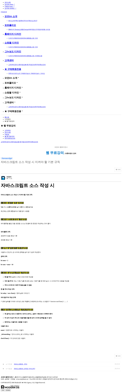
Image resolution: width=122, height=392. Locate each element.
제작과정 (19, 38)
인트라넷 (4, 12)
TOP (3, 390)
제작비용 (25, 38)
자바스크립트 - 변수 (20, 364)
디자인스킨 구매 (18, 73)
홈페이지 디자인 (13, 34)
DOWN (8, 390)
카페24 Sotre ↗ (10, 6)
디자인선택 (12, 38)
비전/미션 (25, 21)
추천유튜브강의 (40, 64)
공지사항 (8, 2)
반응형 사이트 (45, 29)
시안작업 (38, 29)
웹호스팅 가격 (33, 38)
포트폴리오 (10, 25)
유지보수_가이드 (39, 73)
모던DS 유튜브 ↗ (10, 8)
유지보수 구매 (28, 73)
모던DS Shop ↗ (10, 4)
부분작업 (31, 29)
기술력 (19, 21)
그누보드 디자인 (13, 51)
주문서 (10, 73)
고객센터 (9, 60)
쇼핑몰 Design (23, 29)
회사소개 (11, 21)
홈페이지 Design (13, 29)
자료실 (23, 64)
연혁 (15, 21)
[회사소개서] (33, 21)
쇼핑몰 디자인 (12, 42)
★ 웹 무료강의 (30, 64)
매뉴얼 (40, 56)
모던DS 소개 (11, 16)
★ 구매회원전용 (13, 69)
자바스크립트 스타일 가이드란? (24, 368)
